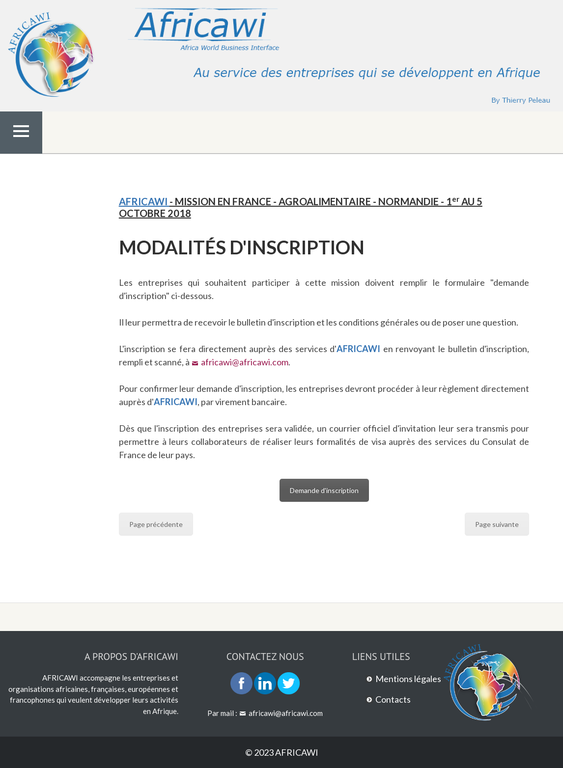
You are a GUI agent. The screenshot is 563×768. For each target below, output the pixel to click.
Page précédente (156, 524)
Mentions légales (408, 678)
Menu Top (21, 152)
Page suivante (497, 524)
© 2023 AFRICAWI (281, 752)
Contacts (393, 699)
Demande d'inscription (324, 490)
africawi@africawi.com (244, 362)
